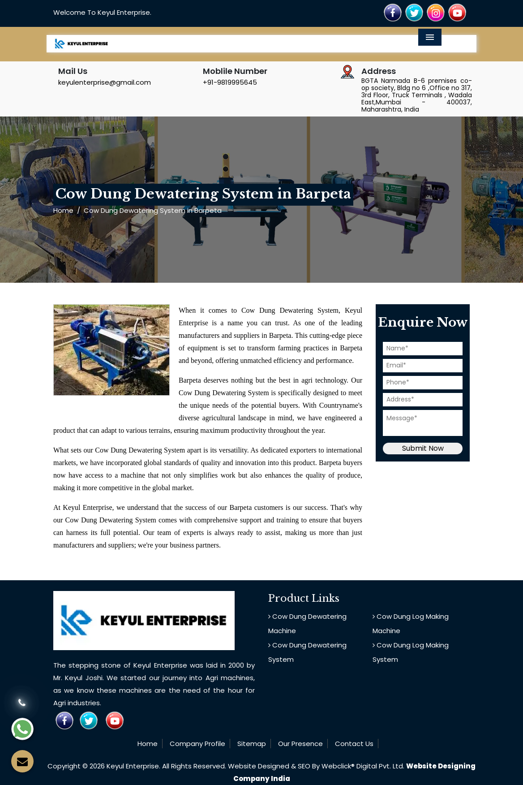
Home (63, 210)
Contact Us (354, 743)
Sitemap (251, 743)
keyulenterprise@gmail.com (104, 82)
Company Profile (197, 743)
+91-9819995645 (230, 82)
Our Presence (300, 743)
